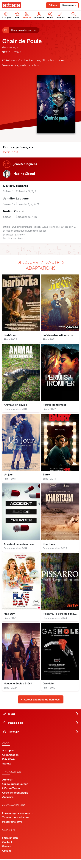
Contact (7, 843)
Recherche (73, 15)
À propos (6, 15)
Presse (6, 847)
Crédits (7, 852)
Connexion (69, 5)
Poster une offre (12, 823)
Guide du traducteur (15, 785)
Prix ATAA (8, 760)
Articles (61, 15)
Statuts (6, 765)
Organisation (10, 756)
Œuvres (27, 15)
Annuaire (39, 15)
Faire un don (10, 839)
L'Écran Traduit (11, 789)
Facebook (41, 724)
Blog (41, 715)
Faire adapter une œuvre (17, 814)
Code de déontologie (15, 793)
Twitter (41, 733)
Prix (17, 15)
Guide (50, 15)
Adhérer (52, 5)
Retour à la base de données (40, 700)
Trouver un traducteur (16, 818)
